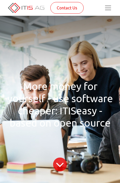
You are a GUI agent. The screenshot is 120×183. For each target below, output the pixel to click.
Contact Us (67, 8)
